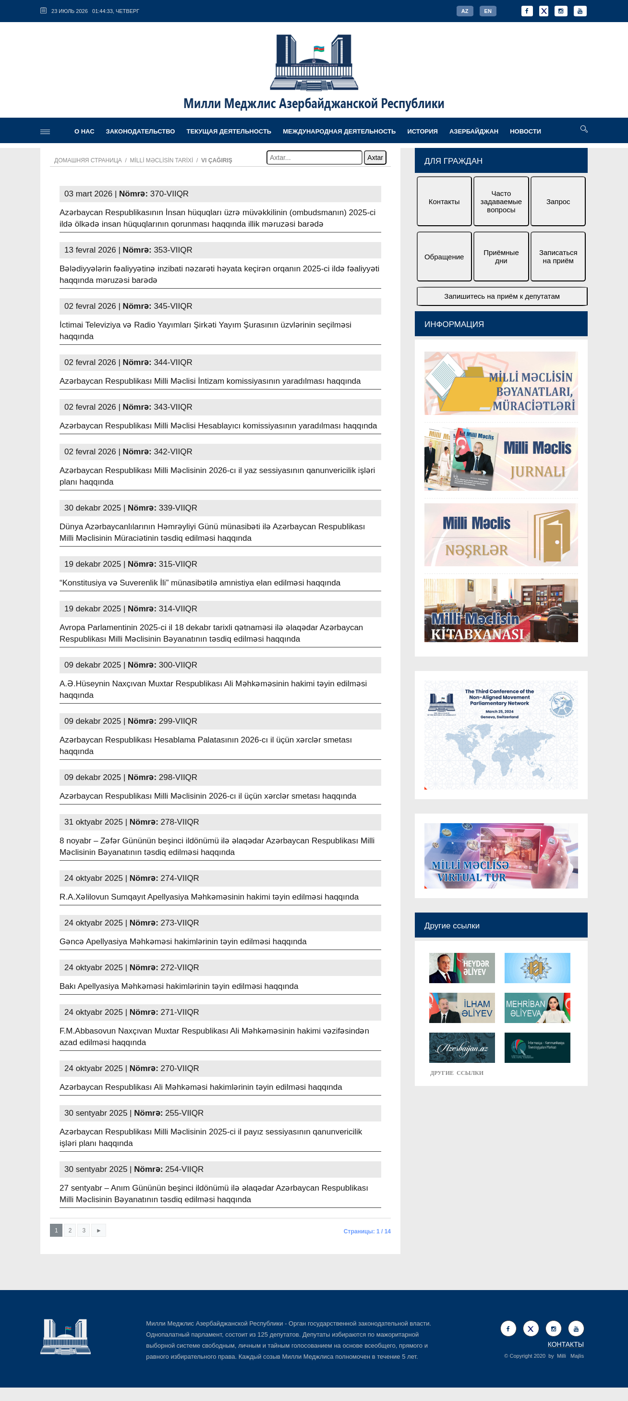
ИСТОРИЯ (422, 131)
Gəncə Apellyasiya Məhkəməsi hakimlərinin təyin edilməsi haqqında (183, 941)
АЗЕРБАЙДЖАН (473, 131)
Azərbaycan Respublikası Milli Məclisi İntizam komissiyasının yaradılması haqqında (210, 381)
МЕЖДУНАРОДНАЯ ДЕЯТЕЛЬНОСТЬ (339, 131)
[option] (501, 498)
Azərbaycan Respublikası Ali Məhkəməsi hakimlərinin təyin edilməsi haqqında (201, 1087)
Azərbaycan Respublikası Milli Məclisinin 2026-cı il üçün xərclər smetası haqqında (208, 796)
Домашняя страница (88, 160)
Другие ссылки (452, 925)
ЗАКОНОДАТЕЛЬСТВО (140, 131)
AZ (465, 11)
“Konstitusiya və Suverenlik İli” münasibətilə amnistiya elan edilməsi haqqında (200, 582)
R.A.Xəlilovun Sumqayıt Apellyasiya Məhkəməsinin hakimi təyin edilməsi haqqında (209, 897)
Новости (525, 131)
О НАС (84, 131)
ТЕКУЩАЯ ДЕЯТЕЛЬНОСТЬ (228, 131)
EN (488, 11)
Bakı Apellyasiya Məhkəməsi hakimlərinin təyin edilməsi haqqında (179, 986)
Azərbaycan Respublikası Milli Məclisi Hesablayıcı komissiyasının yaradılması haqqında (218, 425)
